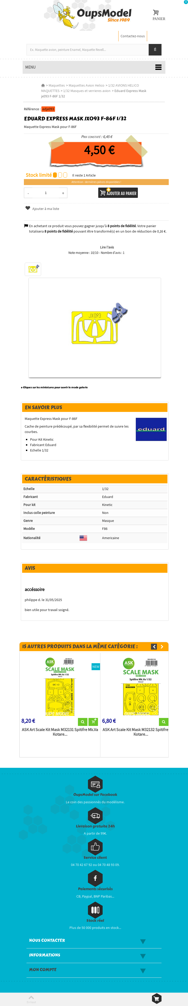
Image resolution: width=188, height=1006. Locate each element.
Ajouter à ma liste (42, 208)
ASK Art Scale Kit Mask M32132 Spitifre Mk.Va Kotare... (140, 732)
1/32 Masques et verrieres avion (86, 90)
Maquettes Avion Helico (86, 85)
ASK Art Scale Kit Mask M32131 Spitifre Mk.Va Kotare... (59, 732)
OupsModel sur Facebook (95, 795)
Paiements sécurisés (95, 889)
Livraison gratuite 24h (95, 826)
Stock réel (95, 921)
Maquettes (56, 85)
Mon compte (42, 970)
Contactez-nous (133, 36)
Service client (95, 858)
